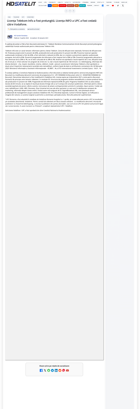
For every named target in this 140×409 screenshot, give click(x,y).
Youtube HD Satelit (119, 263)
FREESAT (116, 302)
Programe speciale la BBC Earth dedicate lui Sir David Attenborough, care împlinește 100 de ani (119, 62)
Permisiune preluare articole (119, 324)
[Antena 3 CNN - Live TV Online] (96, 266)
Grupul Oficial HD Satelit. (41, 172)
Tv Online (116, 2)
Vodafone (63, 5)
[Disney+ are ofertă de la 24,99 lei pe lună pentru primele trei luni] (46, 227)
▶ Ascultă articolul (33, 29)
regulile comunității (35, 169)
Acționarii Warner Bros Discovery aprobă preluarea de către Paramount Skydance (23, 243)
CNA (9, 17)
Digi (110, 302)
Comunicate (52, 2)
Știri (45, 2)
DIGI (50, 5)
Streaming (85, 2)
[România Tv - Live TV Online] (96, 283)
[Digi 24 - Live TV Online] (46, 301)
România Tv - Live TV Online (72, 279)
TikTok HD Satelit (119, 268)
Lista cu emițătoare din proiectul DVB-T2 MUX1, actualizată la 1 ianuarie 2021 (31, 262)
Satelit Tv (68, 2)
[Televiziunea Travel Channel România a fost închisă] (96, 227)
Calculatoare (42, 5)
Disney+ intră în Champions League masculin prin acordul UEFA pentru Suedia (118, 89)
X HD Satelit (119, 273)
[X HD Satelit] (123, 5)
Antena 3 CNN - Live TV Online (73, 262)
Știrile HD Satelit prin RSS (119, 285)
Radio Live (124, 2)
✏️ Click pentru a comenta (16, 29)
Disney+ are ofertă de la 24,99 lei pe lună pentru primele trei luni (23, 224)
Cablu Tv (60, 2)
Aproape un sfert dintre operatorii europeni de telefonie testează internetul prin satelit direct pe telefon (119, 35)
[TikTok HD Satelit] (118, 5)
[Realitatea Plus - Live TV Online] (46, 283)
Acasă (40, 2)
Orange (55, 5)
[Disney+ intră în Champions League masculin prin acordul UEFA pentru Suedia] (120, 101)
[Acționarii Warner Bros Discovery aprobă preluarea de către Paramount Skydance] (46, 245)
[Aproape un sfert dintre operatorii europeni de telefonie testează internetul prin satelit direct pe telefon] (120, 48)
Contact (96, 5)
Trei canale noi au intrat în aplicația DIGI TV (74, 241)
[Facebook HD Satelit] (102, 5)
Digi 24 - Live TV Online (23, 295)
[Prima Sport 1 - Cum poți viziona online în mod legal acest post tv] (96, 301)
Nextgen (82, 5)
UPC (23, 17)
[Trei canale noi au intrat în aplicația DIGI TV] (96, 245)
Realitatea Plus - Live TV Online (23, 279)
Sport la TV (100, 2)
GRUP (107, 5)
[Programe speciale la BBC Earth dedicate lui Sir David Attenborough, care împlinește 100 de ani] (120, 75)
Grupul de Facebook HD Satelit (119, 252)
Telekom (89, 5)
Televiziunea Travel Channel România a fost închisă (73, 224)
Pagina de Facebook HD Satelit (119, 245)
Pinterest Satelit (119, 278)
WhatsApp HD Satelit (120, 258)
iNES (77, 5)
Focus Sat (70, 5)
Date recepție (76, 2)
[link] (29, 227)
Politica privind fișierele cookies (119, 330)
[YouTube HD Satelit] (113, 5)
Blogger (84, 340)
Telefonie (109, 2)
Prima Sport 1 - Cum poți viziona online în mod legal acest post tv (74, 298)
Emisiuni (93, 2)
